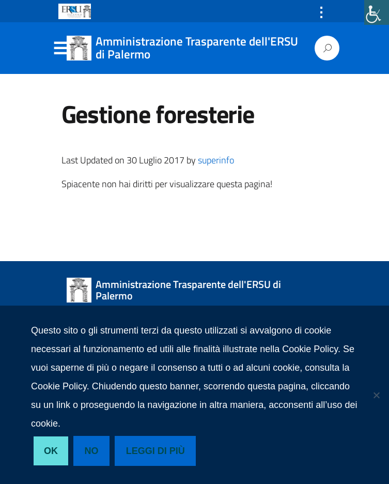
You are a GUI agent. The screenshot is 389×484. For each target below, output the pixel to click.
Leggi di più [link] (155, 451)
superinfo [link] (216, 160)
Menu (60, 49)
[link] (376, 12)
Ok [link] (51, 451)
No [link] (92, 451)
